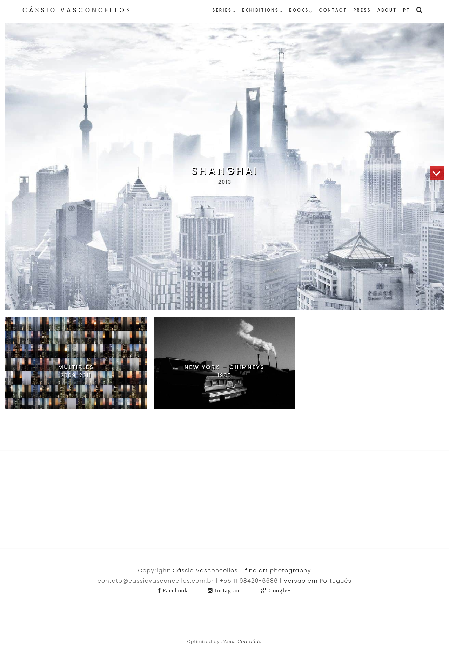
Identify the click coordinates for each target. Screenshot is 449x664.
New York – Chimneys (224, 367)
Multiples (76, 367)
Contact (333, 10)
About (387, 10)
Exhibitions (260, 10)
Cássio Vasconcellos (77, 10)
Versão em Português (317, 581)
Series (222, 10)
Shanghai (224, 170)
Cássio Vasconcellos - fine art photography (242, 571)
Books (299, 10)
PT (406, 10)
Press (362, 10)
